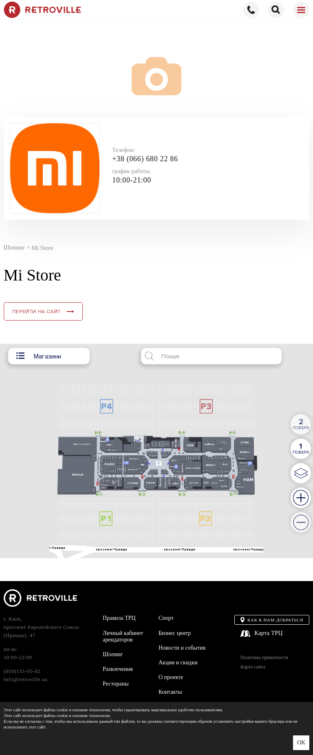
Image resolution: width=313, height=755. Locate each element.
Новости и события (182, 648)
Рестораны (115, 684)
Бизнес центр (175, 633)
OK (301, 742)
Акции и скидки (178, 662)
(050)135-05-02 (22, 671)
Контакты (170, 692)
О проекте (171, 677)
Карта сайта (252, 667)
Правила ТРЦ (119, 618)
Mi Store (42, 247)
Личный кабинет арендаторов (123, 636)
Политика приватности (264, 657)
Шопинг (113, 654)
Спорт (166, 618)
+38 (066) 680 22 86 (145, 159)
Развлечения (118, 669)
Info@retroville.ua (26, 679)
